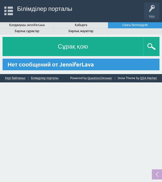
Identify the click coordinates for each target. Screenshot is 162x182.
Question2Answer (99, 78)
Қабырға (81, 25)
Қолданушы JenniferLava (27, 25)
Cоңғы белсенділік (135, 25)
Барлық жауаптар (81, 31)
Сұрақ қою (73, 46)
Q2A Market (148, 78)
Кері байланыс (15, 78)
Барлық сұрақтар (27, 31)
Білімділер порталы (44, 8)
